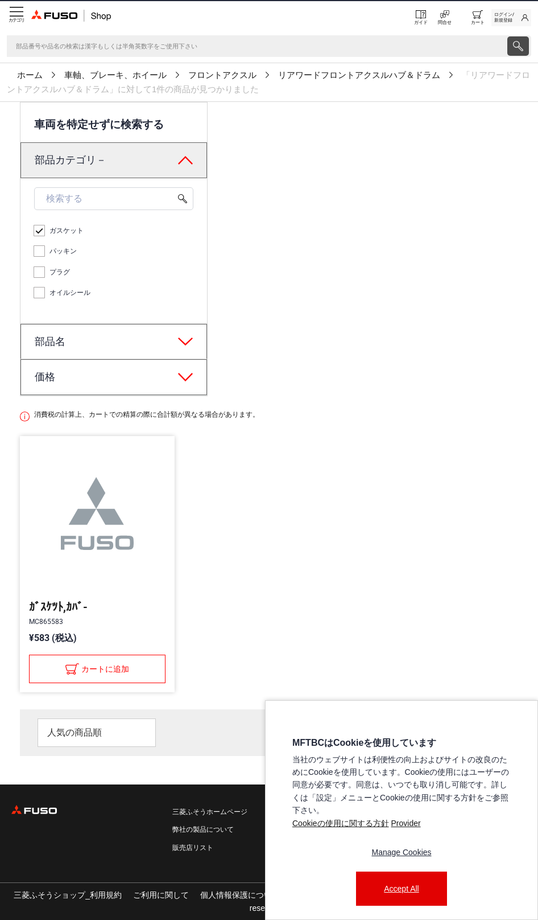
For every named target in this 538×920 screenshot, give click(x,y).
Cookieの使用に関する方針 (340, 823)
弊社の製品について (203, 829)
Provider (405, 823)
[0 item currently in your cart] (478, 17)
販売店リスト (192, 848)
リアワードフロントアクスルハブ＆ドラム (359, 75)
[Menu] (15, 17)
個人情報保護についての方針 (252, 895)
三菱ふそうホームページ (209, 812)
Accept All (401, 888)
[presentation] (269, 460)
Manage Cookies (401, 852)
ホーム (30, 75)
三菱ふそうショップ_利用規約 (68, 895)
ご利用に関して (161, 895)
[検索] (256, 46)
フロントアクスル (222, 75)
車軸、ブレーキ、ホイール (115, 75)
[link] (511, 17)
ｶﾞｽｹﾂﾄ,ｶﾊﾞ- (58, 607)
